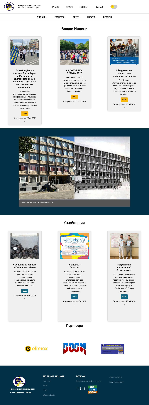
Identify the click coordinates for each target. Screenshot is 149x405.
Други (76, 17)
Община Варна (49, 395)
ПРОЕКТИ (107, 17)
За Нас (99, 7)
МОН (45, 386)
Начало (55, 7)
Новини (84, 7)
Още (25, 113)
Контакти (47, 381)
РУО (45, 390)
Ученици (41, 17)
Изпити (91, 17)
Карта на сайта (115, 377)
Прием (69, 7)
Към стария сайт (116, 382)
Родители (59, 17)
